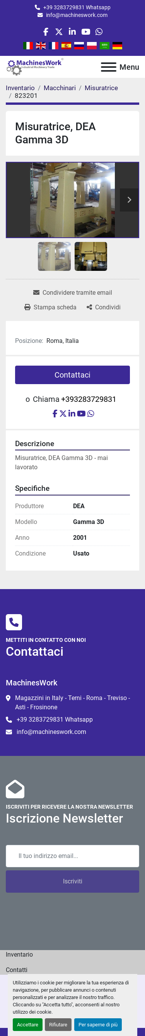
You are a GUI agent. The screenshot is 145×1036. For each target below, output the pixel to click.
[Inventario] (20, 88)
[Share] (104, 307)
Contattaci (72, 374)
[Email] (72, 856)
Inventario (19, 954)
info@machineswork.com (76, 15)
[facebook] (45, 31)
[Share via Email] (72, 292)
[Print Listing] (50, 307)
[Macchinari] (60, 88)
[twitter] (59, 31)
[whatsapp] (98, 31)
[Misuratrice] (101, 88)
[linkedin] (72, 31)
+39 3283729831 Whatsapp (77, 7)
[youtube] (85, 31)
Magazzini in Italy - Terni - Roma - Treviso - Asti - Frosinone (72, 702)
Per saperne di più (98, 1025)
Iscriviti (72, 881)
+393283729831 (88, 399)
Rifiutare (58, 1025)
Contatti (16, 970)
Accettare (27, 1025)
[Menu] (108, 67)
